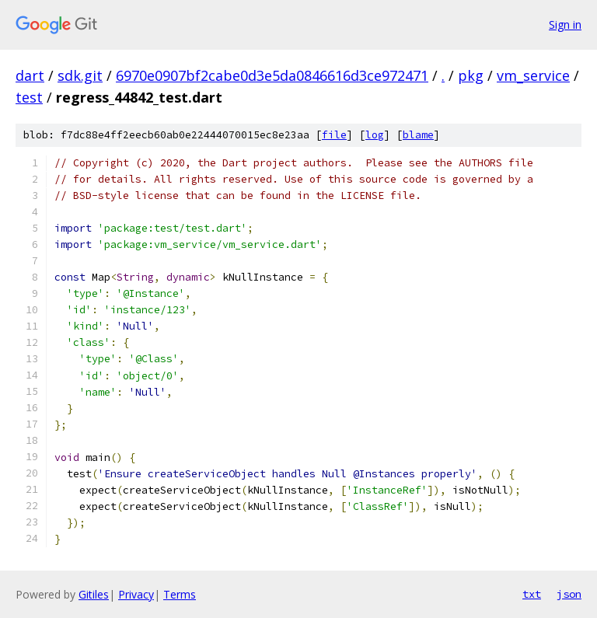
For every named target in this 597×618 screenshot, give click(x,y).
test (29, 97)
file (334, 134)
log (374, 134)
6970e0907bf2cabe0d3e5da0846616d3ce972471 (272, 75)
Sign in (565, 24)
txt (531, 594)
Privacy (136, 594)
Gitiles (94, 594)
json (569, 594)
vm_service (533, 75)
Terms (179, 594)
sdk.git (80, 75)
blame (418, 134)
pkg (471, 75)
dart (30, 75)
